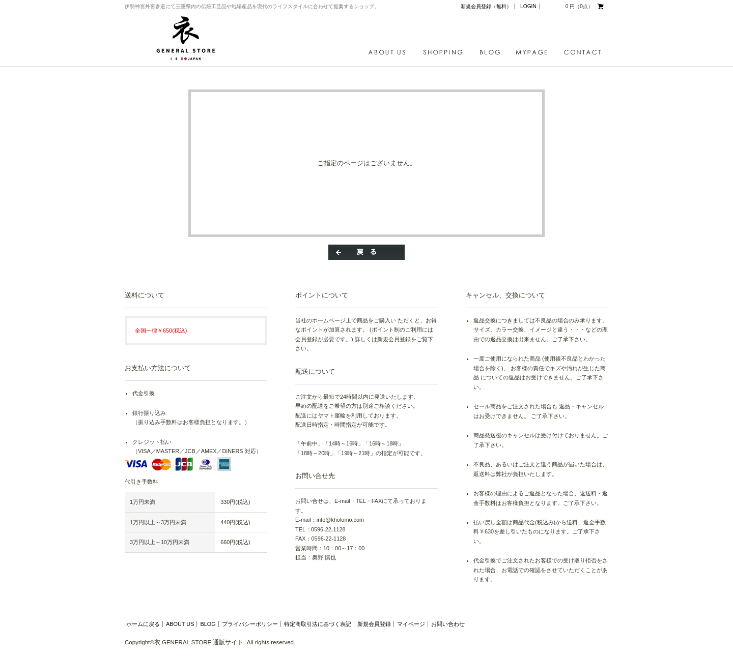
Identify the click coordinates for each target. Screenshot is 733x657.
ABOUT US (389, 53)
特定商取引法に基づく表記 (317, 624)
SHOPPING (445, 53)
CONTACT (582, 53)
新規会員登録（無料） (486, 6)
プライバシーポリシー (250, 624)
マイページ (411, 624)
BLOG (492, 53)
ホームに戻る (143, 624)
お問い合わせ (448, 624)
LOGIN (528, 6)
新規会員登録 (374, 624)
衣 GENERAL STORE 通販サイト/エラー (189, 38)
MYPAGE (534, 53)
